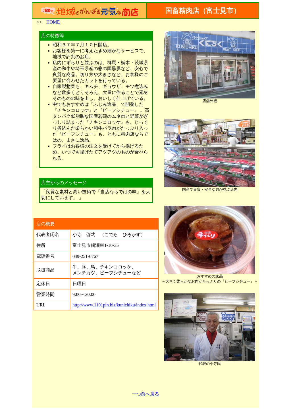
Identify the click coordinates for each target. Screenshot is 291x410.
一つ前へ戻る (145, 394)
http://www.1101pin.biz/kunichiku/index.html (114, 304)
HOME (53, 22)
